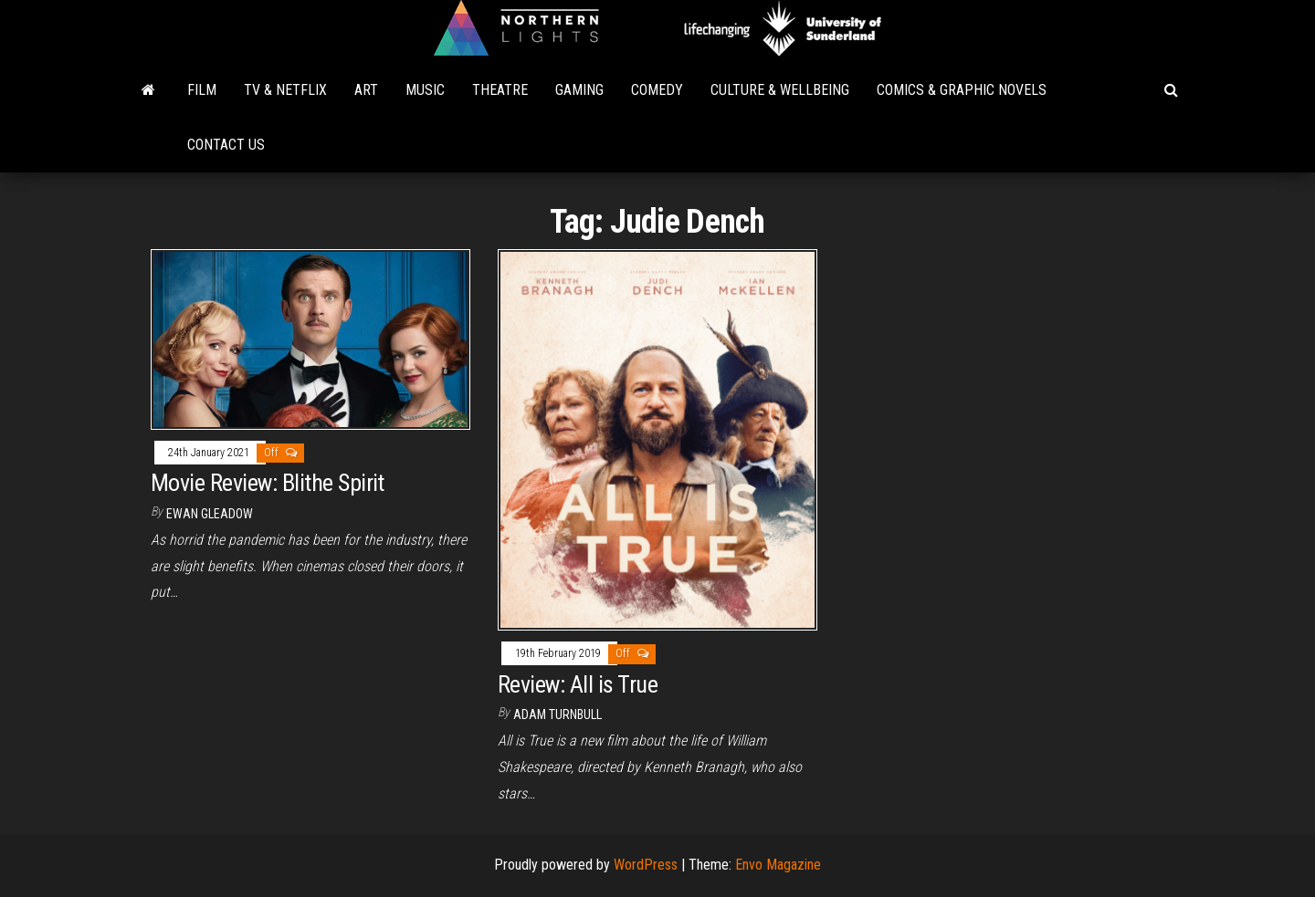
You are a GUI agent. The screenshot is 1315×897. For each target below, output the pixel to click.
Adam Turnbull (557, 714)
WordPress (646, 864)
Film (201, 90)
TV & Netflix (285, 90)
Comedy (657, 90)
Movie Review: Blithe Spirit (267, 482)
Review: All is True (578, 684)
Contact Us (226, 144)
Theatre (500, 90)
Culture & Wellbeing (779, 90)
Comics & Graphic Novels (962, 90)
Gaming (579, 90)
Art (366, 90)
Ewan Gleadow (209, 513)
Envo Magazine (778, 864)
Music (425, 90)
